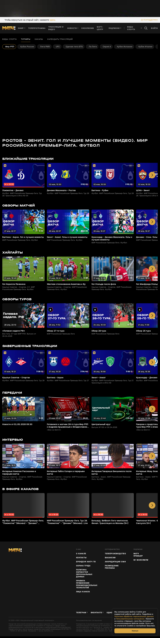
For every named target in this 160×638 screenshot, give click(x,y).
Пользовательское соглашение (89, 620)
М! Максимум (141, 560)
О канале (81, 553)
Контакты (81, 558)
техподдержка (150, 20)
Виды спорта (9, 39)
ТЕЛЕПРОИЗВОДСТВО (115, 553)
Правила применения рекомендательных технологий (86, 584)
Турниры (25, 39)
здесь (52, 20)
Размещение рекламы (112, 567)
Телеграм (81, 612)
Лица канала (83, 592)
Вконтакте (96, 612)
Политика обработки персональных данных (84, 573)
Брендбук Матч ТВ (86, 562)
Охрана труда (83, 566)
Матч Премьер (138, 554)
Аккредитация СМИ (115, 562)
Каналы (39, 39)
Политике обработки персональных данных (134, 616)
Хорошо (135, 630)
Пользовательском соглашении (130, 619)
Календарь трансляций (60, 39)
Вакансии (110, 558)
